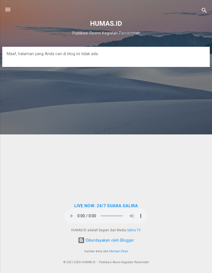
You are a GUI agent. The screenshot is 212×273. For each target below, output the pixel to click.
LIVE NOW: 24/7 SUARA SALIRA (106, 205)
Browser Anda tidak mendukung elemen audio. (106, 215)
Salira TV (134, 230)
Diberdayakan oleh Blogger (106, 240)
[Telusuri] (204, 11)
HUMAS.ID (106, 23)
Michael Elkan (118, 251)
